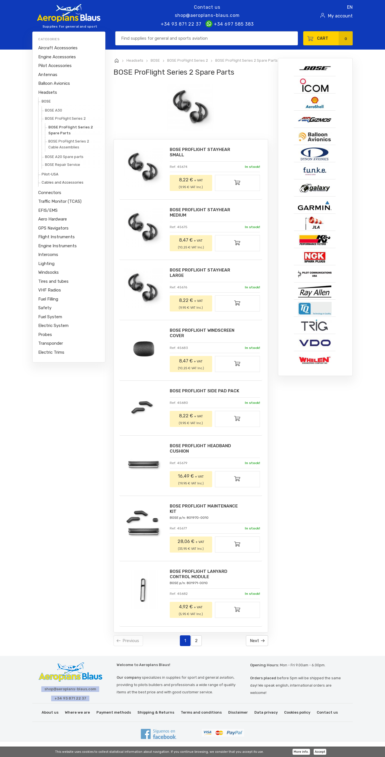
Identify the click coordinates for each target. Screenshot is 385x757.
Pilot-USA (50, 174)
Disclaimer (238, 715)
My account (340, 16)
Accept (320, 752)
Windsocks (48, 272)
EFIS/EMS (48, 210)
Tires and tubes (53, 281)
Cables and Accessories (62, 182)
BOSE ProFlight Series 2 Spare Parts (70, 130)
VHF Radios (49, 290)
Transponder (50, 343)
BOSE (46, 101)
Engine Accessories (57, 56)
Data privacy (266, 715)
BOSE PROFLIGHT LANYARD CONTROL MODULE (200, 577)
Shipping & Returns (155, 715)
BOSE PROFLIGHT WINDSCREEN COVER (205, 334)
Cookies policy (297, 715)
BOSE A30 (53, 110)
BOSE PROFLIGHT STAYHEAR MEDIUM (202, 213)
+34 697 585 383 (229, 24)
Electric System (53, 325)
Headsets (47, 92)
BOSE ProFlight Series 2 (65, 118)
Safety (44, 307)
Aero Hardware (52, 219)
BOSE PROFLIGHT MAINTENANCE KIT (206, 511)
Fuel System (50, 316)
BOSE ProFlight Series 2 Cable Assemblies (68, 144)
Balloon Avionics (54, 83)
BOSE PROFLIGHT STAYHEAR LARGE (202, 274)
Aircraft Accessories (58, 47)
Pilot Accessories (55, 65)
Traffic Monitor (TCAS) (59, 201)
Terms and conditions (201, 715)
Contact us (207, 7)
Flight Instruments (56, 236)
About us (50, 715)
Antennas (47, 74)
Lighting (46, 263)
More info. (301, 752)
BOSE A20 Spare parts (64, 157)
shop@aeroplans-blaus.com (207, 15)
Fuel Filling (48, 299)
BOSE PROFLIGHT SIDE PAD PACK (207, 393)
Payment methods (113, 715)
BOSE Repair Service (62, 164)
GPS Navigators (53, 228)
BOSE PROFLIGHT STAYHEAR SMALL (202, 152)
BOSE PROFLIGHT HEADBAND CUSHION (202, 451)
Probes (45, 334)
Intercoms (48, 254)
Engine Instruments (57, 245)
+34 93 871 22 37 (181, 24)
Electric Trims (51, 352)
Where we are (77, 715)
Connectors (49, 192)
